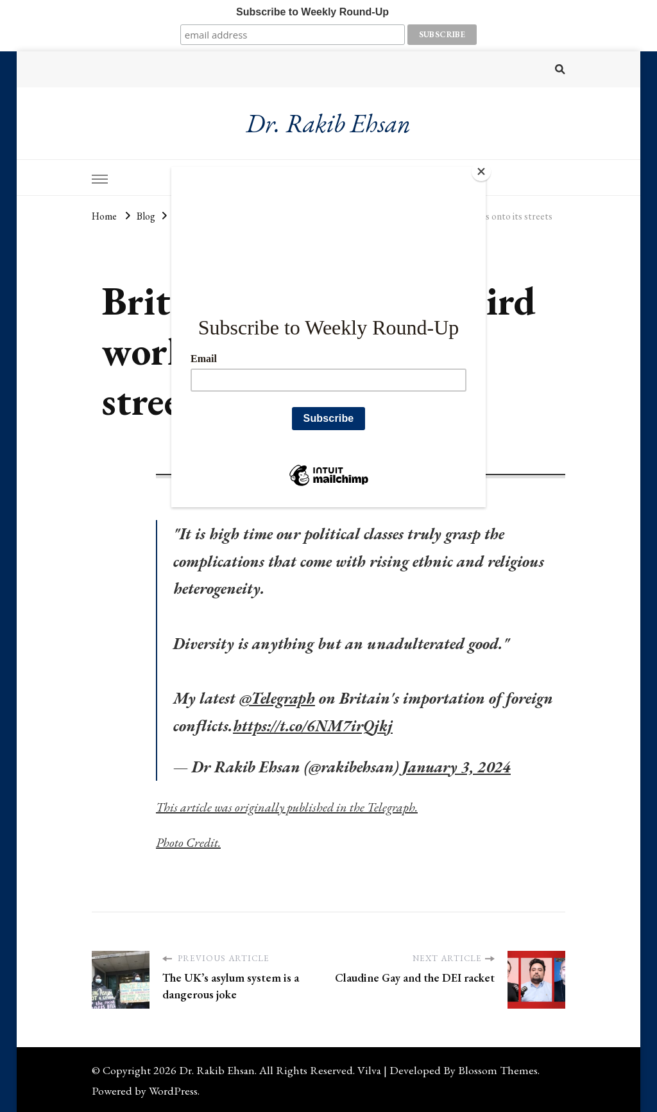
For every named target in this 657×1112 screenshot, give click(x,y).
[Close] (482, 170)
